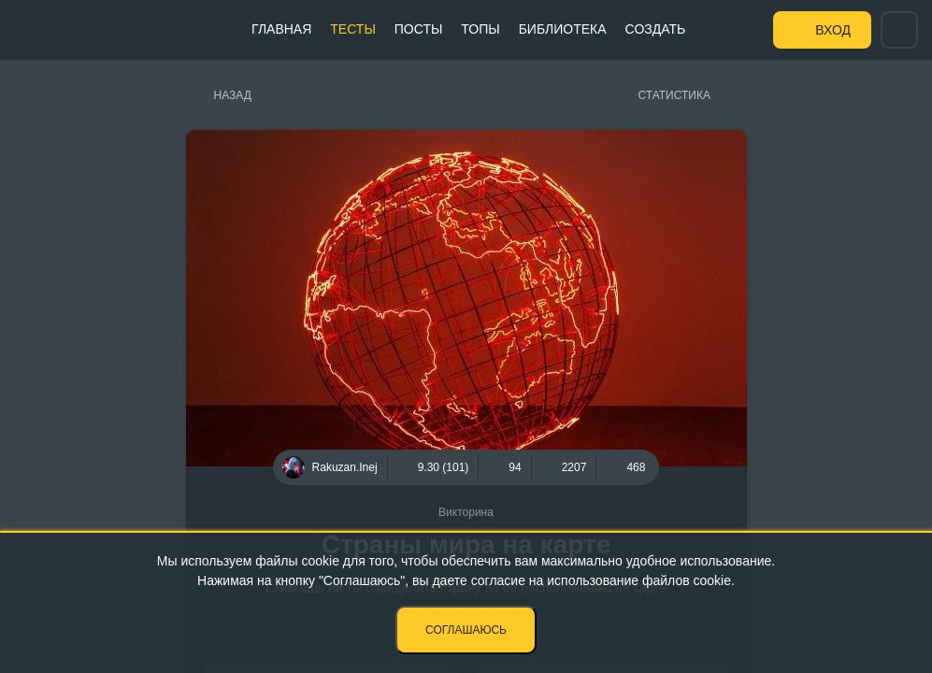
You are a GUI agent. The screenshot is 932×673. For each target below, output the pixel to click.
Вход (833, 29)
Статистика (674, 95)
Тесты (352, 28)
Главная (281, 28)
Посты (418, 28)
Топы (480, 28)
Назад (232, 95)
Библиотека (563, 28)
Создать (655, 28)
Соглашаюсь (466, 630)
